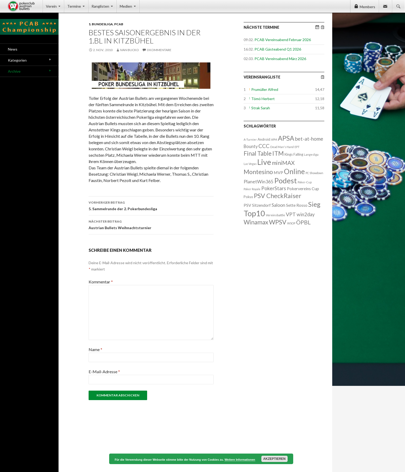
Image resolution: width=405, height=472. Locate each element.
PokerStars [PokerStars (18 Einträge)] (273, 188)
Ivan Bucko (129, 50)
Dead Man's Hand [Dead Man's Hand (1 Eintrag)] (282, 147)
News (12, 49)
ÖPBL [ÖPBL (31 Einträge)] (303, 222)
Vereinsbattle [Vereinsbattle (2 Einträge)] (275, 215)
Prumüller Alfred (264, 89)
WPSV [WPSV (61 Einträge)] (277, 222)
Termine (74, 6)
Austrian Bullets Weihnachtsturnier (151, 224)
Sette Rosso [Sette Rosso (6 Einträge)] (296, 205)
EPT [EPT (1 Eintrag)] (297, 147)
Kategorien (17, 60)
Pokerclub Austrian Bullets (25, 6)
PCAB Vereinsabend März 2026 (280, 58)
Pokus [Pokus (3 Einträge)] (248, 197)
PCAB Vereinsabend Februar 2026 (282, 39)
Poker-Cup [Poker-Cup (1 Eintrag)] (305, 182)
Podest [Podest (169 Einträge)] (285, 180)
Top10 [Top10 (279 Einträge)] (254, 213)
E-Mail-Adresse (104, 371)
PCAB (118, 24)
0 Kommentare (159, 50)
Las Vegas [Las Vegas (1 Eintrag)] (250, 163)
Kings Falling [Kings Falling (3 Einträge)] (294, 154)
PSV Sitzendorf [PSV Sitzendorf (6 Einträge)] (257, 205)
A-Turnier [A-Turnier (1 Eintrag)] (250, 139)
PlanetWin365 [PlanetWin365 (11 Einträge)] (258, 181)
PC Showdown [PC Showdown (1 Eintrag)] (314, 173)
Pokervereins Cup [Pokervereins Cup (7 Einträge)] (303, 188)
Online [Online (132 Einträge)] (294, 171)
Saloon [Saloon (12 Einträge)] (278, 205)
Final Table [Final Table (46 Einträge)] (258, 153)
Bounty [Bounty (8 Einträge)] (251, 146)
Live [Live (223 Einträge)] (264, 162)
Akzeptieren (274, 459)
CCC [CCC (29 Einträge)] (263, 145)
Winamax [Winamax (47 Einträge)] (256, 222)
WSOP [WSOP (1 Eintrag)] (291, 223)
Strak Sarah (260, 108)
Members (367, 6)
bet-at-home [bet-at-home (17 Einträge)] (309, 139)
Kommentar (101, 281)
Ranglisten (100, 6)
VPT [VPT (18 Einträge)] (291, 214)
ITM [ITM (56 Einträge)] (278, 153)
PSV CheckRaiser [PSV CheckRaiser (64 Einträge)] (277, 195)
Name (95, 349)
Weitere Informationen (240, 459)
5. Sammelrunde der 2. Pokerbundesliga (151, 205)
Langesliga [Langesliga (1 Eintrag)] (311, 154)
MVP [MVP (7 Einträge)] (278, 172)
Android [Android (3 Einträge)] (264, 139)
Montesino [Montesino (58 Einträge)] (258, 171)
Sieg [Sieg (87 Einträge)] (314, 204)
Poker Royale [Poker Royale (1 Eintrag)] (252, 189)
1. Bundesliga (101, 24)
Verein (51, 6)
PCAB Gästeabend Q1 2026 (277, 49)
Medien (126, 6)
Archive (14, 71)
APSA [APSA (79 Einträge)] (286, 138)
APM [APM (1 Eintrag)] (274, 139)
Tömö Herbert (263, 98)
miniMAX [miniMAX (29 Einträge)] (283, 162)
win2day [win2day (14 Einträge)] (306, 214)
